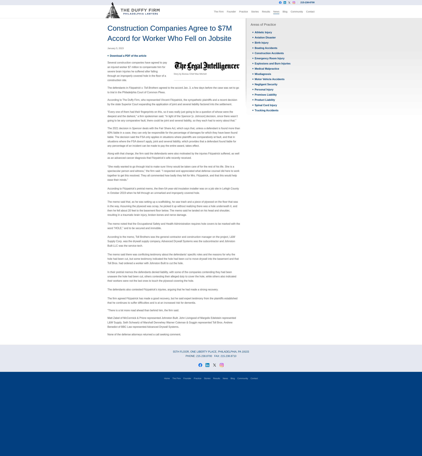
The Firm (219, 11)
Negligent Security (266, 84)
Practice (243, 11)
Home (167, 378)
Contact (310, 11)
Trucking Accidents (266, 110)
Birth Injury (261, 42)
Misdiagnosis (263, 74)
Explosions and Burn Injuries (272, 63)
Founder (231, 11)
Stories (255, 11)
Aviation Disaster (265, 37)
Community (297, 11)
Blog (285, 11)
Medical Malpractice (267, 68)
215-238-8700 (307, 2)
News (276, 11)
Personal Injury (264, 89)
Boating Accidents (266, 48)
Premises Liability (266, 94)
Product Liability (265, 100)
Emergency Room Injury (269, 58)
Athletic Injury (263, 32)
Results (266, 11)
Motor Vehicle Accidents (269, 79)
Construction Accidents (269, 53)
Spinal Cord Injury (266, 105)
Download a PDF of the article (128, 55)
